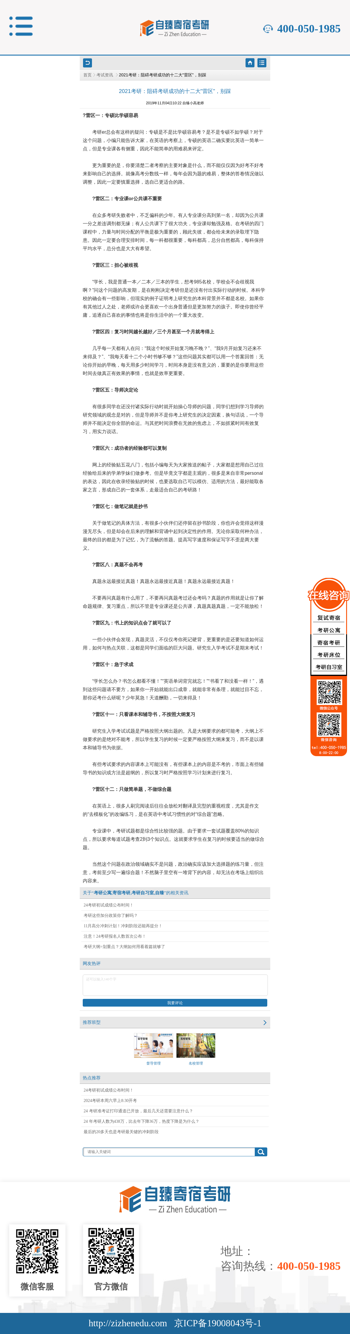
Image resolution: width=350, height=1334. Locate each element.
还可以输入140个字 (175, 985)
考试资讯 (105, 75)
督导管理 (153, 1049)
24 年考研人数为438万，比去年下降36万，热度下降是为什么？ (141, 1121)
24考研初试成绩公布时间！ (109, 905)
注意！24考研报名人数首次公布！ (115, 936)
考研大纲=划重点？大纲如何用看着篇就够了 (124, 946)
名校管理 (195, 1049)
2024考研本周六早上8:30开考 (110, 1100)
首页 (87, 75)
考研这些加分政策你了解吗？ (111, 915)
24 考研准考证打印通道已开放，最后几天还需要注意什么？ (138, 1111)
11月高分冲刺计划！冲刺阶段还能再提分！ (123, 926)
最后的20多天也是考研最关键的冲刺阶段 (121, 1132)
